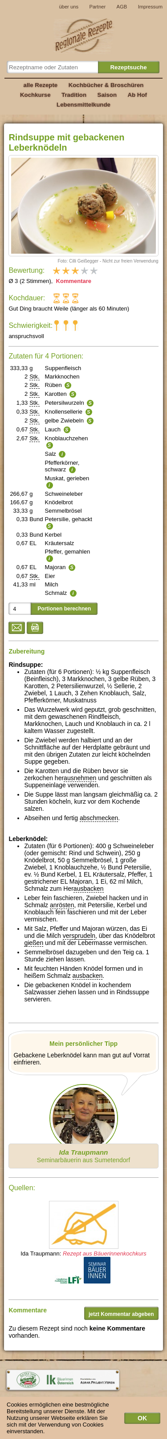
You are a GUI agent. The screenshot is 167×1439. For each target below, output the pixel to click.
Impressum (150, 6)
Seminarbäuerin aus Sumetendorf (83, 1156)
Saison (107, 95)
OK (142, 1420)
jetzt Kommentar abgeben (121, 1314)
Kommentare (72, 281)
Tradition (73, 95)
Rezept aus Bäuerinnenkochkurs (105, 1253)
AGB (122, 6)
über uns (68, 6)
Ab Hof (137, 95)
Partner (97, 6)
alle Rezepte (41, 85)
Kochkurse (35, 95)
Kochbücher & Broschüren (106, 85)
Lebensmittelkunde (83, 104)
